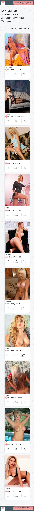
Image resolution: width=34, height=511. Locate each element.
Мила (7, 442)
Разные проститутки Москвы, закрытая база (23, 2)
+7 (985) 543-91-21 (14, 70)
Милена (8, 254)
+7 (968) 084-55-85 (14, 397)
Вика (7, 395)
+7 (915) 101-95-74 (14, 210)
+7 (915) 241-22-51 (14, 491)
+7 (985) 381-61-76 (14, 444)
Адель (7, 348)
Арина (7, 488)
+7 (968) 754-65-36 (14, 257)
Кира (7, 207)
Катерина (8, 67)
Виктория (8, 301)
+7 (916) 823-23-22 (14, 163)
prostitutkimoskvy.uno (18, 28)
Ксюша (8, 114)
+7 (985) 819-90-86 (14, 116)
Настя (7, 161)
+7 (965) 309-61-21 (14, 351)
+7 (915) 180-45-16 (14, 304)
